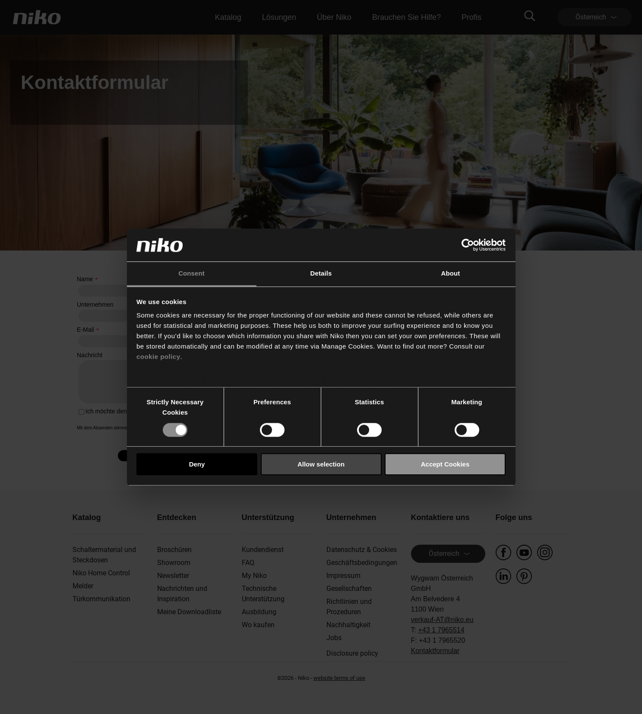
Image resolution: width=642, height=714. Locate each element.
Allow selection (321, 464)
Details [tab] (321, 273)
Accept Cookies (445, 464)
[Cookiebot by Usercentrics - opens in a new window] (468, 244)
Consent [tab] (191, 273)
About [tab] (450, 273)
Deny (197, 464)
